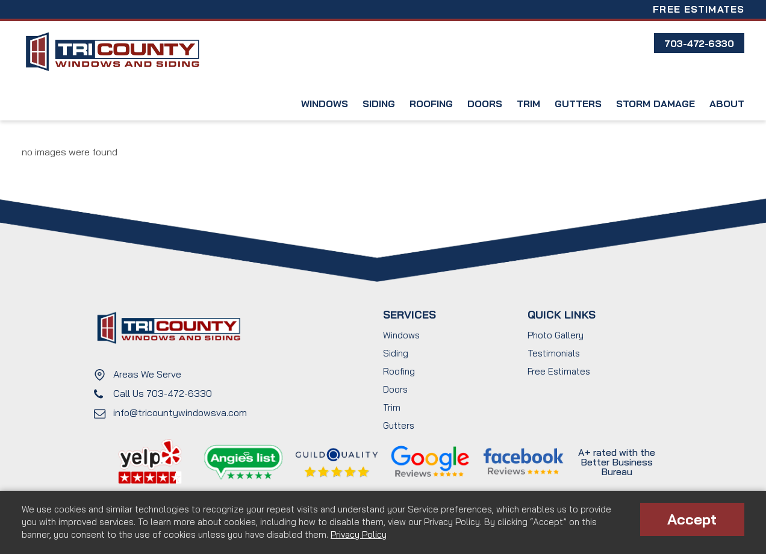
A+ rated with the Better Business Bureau (616, 461)
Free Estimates (698, 9)
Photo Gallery (556, 335)
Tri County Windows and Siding (112, 52)
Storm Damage (655, 104)
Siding (379, 104)
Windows (324, 104)
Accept (692, 519)
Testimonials (554, 353)
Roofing (431, 104)
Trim (528, 104)
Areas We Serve (147, 374)
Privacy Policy (359, 534)
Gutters (578, 104)
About (726, 104)
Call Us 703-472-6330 (162, 393)
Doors (484, 104)
